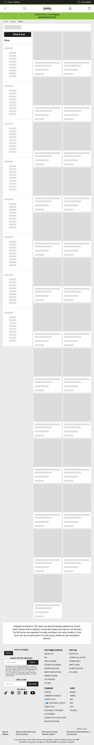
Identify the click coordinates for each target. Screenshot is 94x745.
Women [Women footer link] (72, 696)
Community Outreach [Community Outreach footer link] (52, 696)
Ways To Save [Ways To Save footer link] (74, 665)
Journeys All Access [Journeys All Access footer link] (77, 657)
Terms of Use (24, 671)
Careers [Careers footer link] (47, 692)
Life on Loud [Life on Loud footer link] (73, 654)
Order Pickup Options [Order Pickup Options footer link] (52, 672)
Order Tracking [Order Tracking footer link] (50, 661)
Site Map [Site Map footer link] (47, 683)
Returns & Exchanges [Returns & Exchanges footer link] (52, 665)
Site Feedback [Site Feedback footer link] (49, 679)
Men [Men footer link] (71, 699)
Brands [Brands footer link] (73, 692)
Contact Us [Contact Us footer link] (48, 654)
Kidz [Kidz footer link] (71, 703)
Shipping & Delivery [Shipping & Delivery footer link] (51, 668)
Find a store (21, 680)
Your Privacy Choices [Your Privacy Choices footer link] (54, 703)
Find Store (33, 684)
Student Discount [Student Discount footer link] (76, 668)
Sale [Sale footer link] (72, 707)
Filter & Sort (17, 34)
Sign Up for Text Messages (21, 658)
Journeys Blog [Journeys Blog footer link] (75, 661)
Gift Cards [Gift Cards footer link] (73, 672)
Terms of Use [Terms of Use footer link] (49, 707)
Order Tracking (11, 2)
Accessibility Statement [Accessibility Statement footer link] (53, 710)
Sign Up (8, 653)
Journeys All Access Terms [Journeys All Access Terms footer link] (55, 718)
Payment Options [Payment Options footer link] (50, 676)
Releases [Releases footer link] (73, 710)
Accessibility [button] (83, 2)
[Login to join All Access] (47, 14)
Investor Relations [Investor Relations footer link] (51, 721)
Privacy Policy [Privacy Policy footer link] (50, 699)
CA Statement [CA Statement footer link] (49, 714)
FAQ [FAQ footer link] (45, 657)
